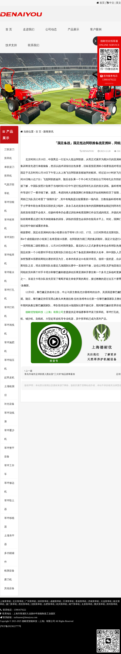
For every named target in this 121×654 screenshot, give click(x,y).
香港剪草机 (80, 601)
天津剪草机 (68, 601)
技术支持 (11, 45)
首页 (102, 2)
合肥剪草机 (49, 604)
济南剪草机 (93, 601)
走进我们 (28, 29)
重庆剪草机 (99, 604)
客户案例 (95, 29)
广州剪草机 (30, 601)
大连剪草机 (106, 601)
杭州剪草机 (61, 604)
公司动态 (51, 29)
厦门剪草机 (11, 604)
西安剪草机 (24, 604)
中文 (111, 2)
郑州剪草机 (112, 604)
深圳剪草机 (43, 601)
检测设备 (9, 570)
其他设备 (9, 588)
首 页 (9, 29)
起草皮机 (9, 377)
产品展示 (73, 29)
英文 (118, 2)
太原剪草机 (86, 604)
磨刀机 (8, 579)
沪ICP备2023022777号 (10, 626)
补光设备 (9, 404)
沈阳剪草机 (36, 604)
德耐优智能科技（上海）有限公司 (44, 312)
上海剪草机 (5, 601)
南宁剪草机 (74, 604)
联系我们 (33, 45)
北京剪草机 (18, 601)
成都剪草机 (55, 601)
